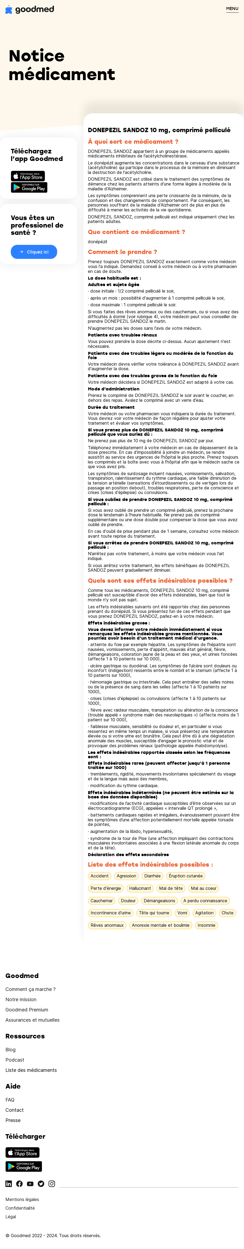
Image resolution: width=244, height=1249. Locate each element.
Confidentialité (20, 1208)
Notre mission (20, 999)
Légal (10, 1216)
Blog (10, 1049)
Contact (14, 1110)
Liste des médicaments (31, 1070)
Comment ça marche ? (30, 989)
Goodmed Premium (26, 1010)
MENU (232, 8)
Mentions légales (22, 1199)
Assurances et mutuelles (32, 1020)
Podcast (14, 1060)
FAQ (10, 1100)
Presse (12, 1120)
